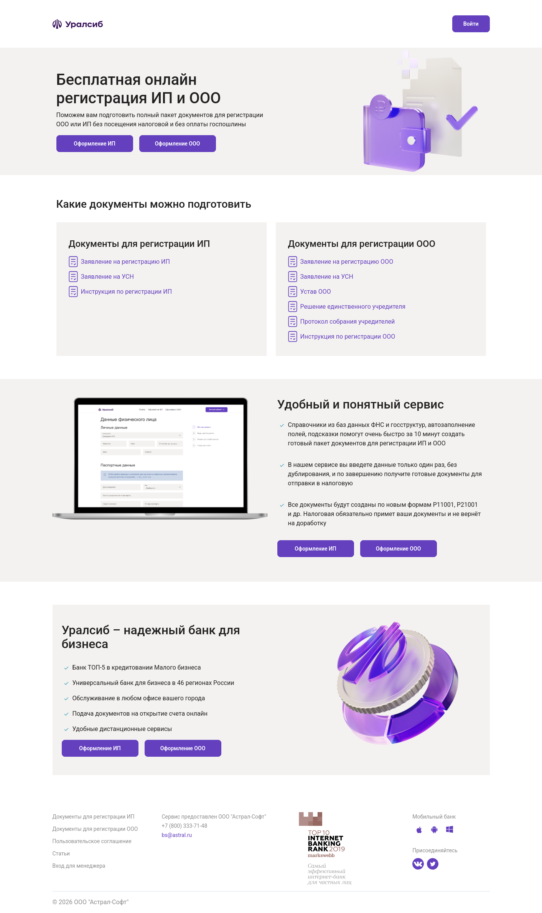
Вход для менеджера (79, 866)
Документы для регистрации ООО (95, 829)
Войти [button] (471, 24)
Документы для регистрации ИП (94, 817)
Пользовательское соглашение (92, 841)
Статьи (61, 853)
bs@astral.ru (177, 835)
